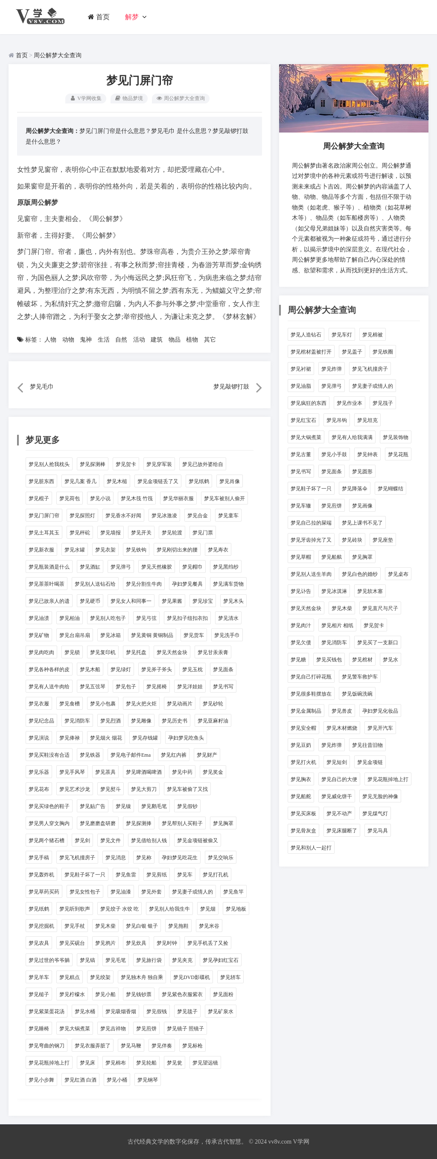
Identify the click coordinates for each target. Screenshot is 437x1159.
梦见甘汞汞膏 (213, 652)
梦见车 (184, 875)
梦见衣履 (39, 704)
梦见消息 (115, 858)
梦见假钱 (156, 1011)
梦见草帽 (301, 557)
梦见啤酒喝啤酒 (144, 772)
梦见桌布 (398, 574)
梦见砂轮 (213, 704)
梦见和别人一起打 (311, 848)
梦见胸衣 (301, 779)
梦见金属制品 (306, 711)
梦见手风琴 (72, 772)
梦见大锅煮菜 (74, 1029)
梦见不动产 (339, 814)
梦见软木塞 (370, 591)
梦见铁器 (90, 755)
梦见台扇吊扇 (74, 635)
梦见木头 (233, 601)
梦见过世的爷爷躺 (49, 960)
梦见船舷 (331, 557)
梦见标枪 (192, 1046)
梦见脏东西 (41, 481)
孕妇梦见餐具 (187, 584)
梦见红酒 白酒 (80, 1080)
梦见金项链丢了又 (157, 481)
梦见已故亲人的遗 (49, 601)
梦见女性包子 (85, 892)
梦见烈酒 (110, 721)
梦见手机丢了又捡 (207, 943)
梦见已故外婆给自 (202, 464)
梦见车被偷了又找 (187, 789)
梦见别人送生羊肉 (311, 574)
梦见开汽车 (380, 728)
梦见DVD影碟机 (191, 977)
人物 (50, 339)
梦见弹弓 (121, 567)
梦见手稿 (39, 858)
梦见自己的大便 (339, 779)
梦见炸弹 (331, 369)
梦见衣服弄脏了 (93, 1046)
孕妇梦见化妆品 (380, 711)
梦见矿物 (39, 635)
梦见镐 (87, 960)
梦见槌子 (39, 994)
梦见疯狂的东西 (308, 403)
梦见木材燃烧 (341, 728)
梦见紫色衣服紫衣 (182, 994)
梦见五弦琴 (92, 687)
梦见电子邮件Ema (131, 755)
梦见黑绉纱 (226, 567)
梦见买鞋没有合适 (49, 755)
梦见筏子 (383, 403)
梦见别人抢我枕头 (49, 464)
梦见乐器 (39, 772)
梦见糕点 (69, 977)
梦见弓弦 (146, 618)
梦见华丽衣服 (178, 498)
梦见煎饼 (146, 1029)
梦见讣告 (301, 591)
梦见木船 (90, 669)
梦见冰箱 (110, 635)
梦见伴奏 (161, 1046)
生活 (104, 339)
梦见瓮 (174, 1063)
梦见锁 (72, 652)
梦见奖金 (213, 772)
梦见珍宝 (202, 601)
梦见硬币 (90, 601)
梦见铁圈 (383, 352)
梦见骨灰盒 (303, 831)
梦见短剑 (336, 762)
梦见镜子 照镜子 (185, 1029)
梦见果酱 (172, 601)
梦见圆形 (362, 472)
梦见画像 (362, 506)
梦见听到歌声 (74, 909)
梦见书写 (223, 687)
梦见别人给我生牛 (169, 909)
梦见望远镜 (205, 1063)
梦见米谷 (209, 926)
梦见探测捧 (138, 823)
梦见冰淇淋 (334, 591)
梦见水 (390, 660)
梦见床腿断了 (341, 831)
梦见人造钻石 (306, 335)
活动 (139, 339)
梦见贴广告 (92, 806)
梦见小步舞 (41, 1080)
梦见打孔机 (215, 875)
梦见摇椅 (156, 687)
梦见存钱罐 (145, 738)
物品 (175, 339)
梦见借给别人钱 (149, 840)
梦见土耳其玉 (44, 533)
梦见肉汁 (301, 625)
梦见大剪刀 (144, 789)
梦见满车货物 (228, 584)
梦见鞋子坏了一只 (84, 875)
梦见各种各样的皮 (49, 669)
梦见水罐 (74, 550)
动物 (68, 339)
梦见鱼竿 (233, 892)
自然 (121, 339)
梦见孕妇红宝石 (221, 960)
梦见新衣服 (41, 550)
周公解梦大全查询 (58, 55)
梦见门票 (202, 533)
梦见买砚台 (72, 943)
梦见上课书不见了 (362, 523)
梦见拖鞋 (178, 926)
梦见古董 (301, 454)
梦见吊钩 (336, 420)
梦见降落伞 (354, 489)
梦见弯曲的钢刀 (46, 1046)
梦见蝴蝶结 (390, 489)
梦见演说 (39, 738)
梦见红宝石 (303, 420)
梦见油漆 (121, 892)
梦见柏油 (69, 618)
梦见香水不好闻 (123, 516)
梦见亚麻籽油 (213, 721)
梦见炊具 (136, 943)
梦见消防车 (77, 721)
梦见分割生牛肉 (144, 584)
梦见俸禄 (69, 738)
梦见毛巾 (163, 131)
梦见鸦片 (105, 943)
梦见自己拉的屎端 (311, 523)
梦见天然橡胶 (156, 567)
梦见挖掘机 (41, 926)
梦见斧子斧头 (156, 669)
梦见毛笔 (115, 960)
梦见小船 (105, 994)
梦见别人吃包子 (108, 618)
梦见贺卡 (126, 464)
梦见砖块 (352, 540)
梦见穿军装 (159, 464)
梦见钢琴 (147, 1080)
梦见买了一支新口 (377, 643)
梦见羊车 (39, 977)
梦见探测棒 (92, 464)
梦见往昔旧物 (367, 745)
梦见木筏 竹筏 (137, 498)
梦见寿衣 (218, 550)
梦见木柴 (105, 926)
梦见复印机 (103, 652)
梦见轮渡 (172, 533)
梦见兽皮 (342, 711)
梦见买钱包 (329, 660)
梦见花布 (39, 789)
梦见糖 (298, 660)
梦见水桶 (85, 1011)
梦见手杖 (74, 926)
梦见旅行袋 (149, 960)
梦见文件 (110, 840)
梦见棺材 (362, 660)
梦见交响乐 (220, 858)
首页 (99, 17)
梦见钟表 (367, 454)
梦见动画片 (179, 704)
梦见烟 (208, 909)
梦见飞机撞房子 (77, 858)
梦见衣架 (105, 550)
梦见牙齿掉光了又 (311, 540)
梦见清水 (228, 618)
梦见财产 (207, 755)
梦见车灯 (342, 335)
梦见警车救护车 (360, 677)
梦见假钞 (187, 806)
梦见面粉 (223, 994)
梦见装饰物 (395, 437)
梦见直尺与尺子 (380, 608)
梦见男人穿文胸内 (49, 823)
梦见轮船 (146, 1063)
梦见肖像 (229, 481)
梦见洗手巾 (227, 635)
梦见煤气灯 (375, 814)
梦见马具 (377, 831)
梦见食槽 (69, 704)
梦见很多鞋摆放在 (311, 694)
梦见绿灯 (121, 669)
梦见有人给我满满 (352, 437)
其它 (210, 339)
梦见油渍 (39, 618)
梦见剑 (82, 840)
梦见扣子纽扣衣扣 (187, 618)
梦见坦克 (367, 420)
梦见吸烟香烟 (120, 1011)
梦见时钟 (167, 943)
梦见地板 (236, 909)
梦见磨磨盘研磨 (98, 823)
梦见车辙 (301, 506)
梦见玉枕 (192, 669)
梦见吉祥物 (113, 1029)
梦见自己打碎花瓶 (311, 677)
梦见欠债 (301, 643)
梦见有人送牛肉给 (49, 687)
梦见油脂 (301, 386)
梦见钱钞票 (138, 994)
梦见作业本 (349, 403)
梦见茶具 (105, 772)
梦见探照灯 (82, 516)
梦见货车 (194, 635)
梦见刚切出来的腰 (177, 550)
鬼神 (86, 339)
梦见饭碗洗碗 (357, 694)
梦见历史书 (174, 721)
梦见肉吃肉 (41, 652)
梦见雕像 (141, 721)
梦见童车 (228, 516)
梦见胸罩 (223, 823)
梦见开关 (141, 533)
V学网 (301, 1141)
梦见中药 (182, 772)
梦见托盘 (136, 652)
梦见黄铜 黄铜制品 (152, 635)
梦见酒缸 (90, 567)
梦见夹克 (182, 960)
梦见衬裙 (301, 369)
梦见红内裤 (173, 755)
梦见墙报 (110, 533)
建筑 (157, 339)
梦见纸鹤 (199, 481)
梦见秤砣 (80, 533)
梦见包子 (126, 687)
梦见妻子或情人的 (192, 892)
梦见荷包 (69, 498)
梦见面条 (223, 669)
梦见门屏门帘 (44, 516)
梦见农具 (39, 943)
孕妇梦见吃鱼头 (186, 738)
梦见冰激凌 (164, 516)
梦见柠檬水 (72, 994)
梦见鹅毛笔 (154, 806)
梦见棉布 (115, 1063)
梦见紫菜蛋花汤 (46, 1011)
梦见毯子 (187, 1011)
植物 (192, 339)
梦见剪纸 (156, 875)
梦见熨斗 (110, 789)
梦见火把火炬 (141, 704)
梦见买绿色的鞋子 (49, 806)
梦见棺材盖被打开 (311, 352)
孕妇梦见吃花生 (180, 858)
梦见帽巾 (192, 567)
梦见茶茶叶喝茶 (46, 584)
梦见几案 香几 (80, 481)
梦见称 (143, 858)
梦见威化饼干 (336, 796)
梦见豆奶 (301, 745)
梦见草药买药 (44, 892)
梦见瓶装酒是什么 (49, 567)
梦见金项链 (370, 762)
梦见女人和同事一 (131, 601)
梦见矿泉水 (220, 1011)
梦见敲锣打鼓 (230, 131)
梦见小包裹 (103, 704)
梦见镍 (123, 806)
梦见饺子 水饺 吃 (119, 909)
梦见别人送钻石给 (95, 584)
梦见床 (87, 1063)
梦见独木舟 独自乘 (142, 977)
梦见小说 (100, 498)
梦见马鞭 (131, 1046)
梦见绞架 (100, 977)
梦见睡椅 (39, 1029)
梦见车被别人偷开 (224, 498)
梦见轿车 (230, 977)
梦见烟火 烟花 (106, 738)
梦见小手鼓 (334, 454)
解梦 (132, 17)
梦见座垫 (383, 540)
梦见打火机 (303, 762)
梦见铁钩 (136, 550)
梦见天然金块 (172, 652)
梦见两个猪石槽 (46, 840)
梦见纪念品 (41, 721)
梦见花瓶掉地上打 (49, 1063)
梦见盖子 (352, 352)
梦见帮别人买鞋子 (182, 823)
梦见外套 (151, 892)
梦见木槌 (117, 481)
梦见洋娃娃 (190, 687)
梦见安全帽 (303, 728)
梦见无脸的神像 (380, 796)
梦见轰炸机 (41, 875)
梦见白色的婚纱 (360, 574)
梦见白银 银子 (142, 926)
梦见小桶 (117, 1080)
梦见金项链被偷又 (197, 840)
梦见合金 (197, 516)
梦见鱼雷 (126, 875)
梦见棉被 (372, 335)
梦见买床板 (303, 814)
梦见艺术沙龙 (74, 789)
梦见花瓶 (398, 454)
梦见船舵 (301, 796)
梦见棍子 (39, 498)
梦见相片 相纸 (337, 625)
